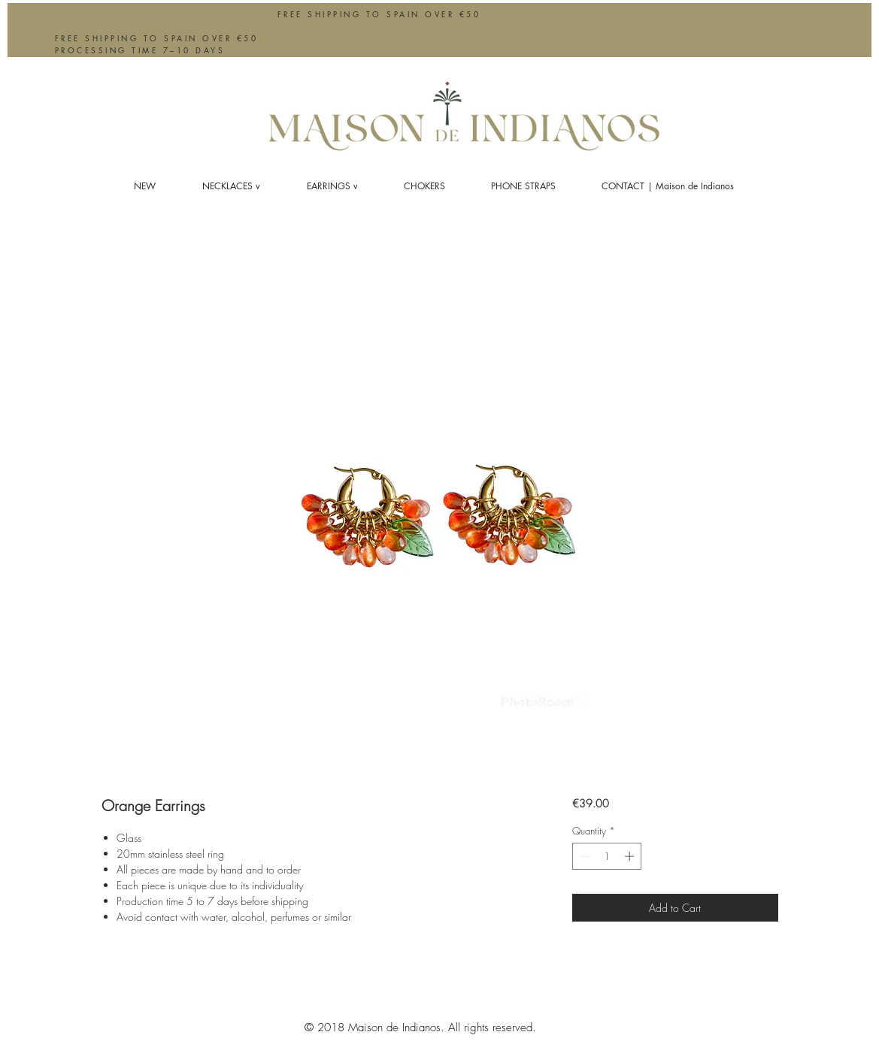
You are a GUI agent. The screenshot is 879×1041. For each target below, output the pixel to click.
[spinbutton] (607, 856)
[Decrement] (583, 856)
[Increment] (631, 856)
